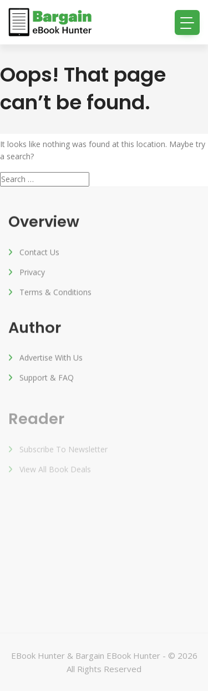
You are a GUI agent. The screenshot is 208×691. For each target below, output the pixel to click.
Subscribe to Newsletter (63, 452)
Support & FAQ (46, 379)
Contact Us (39, 253)
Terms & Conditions (55, 293)
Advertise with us (51, 359)
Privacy (32, 273)
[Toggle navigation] (187, 22)
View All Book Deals (55, 472)
